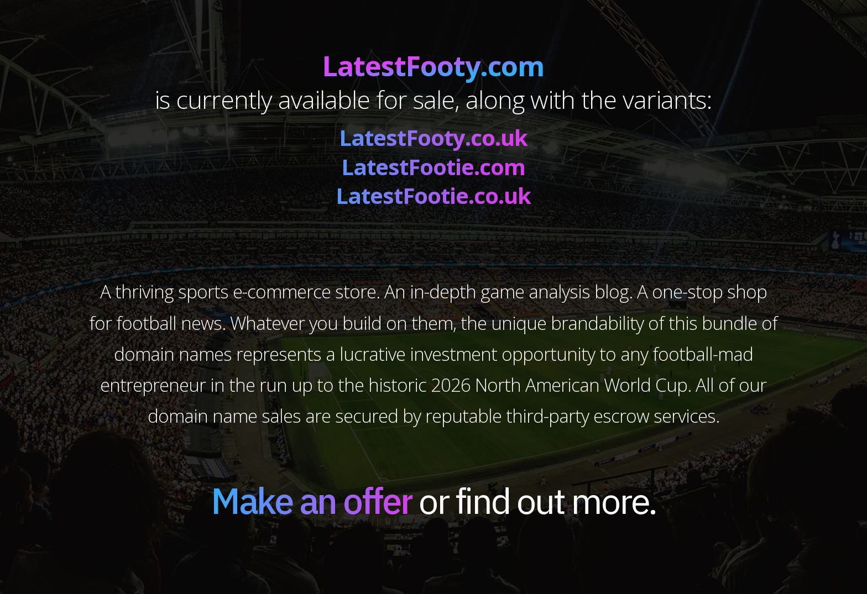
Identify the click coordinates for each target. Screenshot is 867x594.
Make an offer (311, 500)
